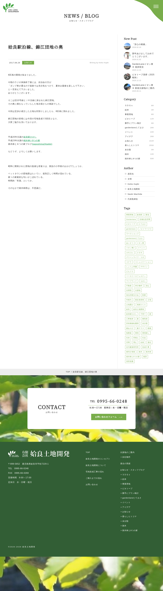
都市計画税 (130, 352)
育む (135, 342)
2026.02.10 (136, 47)
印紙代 (129, 300)
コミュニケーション (143, 262)
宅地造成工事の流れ (95, 472)
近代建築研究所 (132, 347)
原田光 (131, 174)
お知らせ (28, 63)
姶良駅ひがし (131, 314)
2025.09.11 (136, 91)
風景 (145, 357)
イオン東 (140, 243)
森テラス (140, 328)
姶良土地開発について (96, 465)
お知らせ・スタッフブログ (132, 470)
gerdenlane (131, 229)
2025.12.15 (136, 80)
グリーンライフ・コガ (135, 257)
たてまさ (142, 224)
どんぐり (129, 271)
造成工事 (145, 347)
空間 (128, 342)
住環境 (129, 290)
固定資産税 (139, 300)
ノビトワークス (145, 229)
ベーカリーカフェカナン (136, 276)
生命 (128, 338)
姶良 (128, 309)
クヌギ (139, 253)
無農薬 (129, 333)
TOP (68, 372)
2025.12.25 (136, 70)
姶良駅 (139, 215)
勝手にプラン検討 (130, 493)
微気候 (145, 319)
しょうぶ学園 (131, 267)
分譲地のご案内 (127, 452)
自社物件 (126, 457)
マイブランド (131, 281)
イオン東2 (130, 248)
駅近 (147, 215)
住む (147, 286)
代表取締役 (133, 199)
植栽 (149, 328)
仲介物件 (138, 286)
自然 (142, 342)
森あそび (129, 328)
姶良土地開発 (134, 189)
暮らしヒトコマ (129, 516)
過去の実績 (125, 463)
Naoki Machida (135, 194)
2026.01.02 (136, 59)
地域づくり (141, 305)
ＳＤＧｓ (126, 474)
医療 (144, 295)
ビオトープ (130, 224)
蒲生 (149, 342)
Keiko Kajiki (133, 184)
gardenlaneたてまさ (134, 238)
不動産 (129, 286)
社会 (144, 338)
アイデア (126, 507)
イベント (141, 248)
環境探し (145, 333)
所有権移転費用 (132, 323)
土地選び (129, 305)
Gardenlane (131, 219)
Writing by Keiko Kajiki (99, 63)
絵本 (124, 479)
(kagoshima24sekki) (42, 144)
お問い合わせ (92, 484)
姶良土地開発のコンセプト (98, 459)
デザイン (144, 267)
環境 (137, 333)
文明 (130, 179)
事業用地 (129, 215)
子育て (143, 314)
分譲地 (137, 290)
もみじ (143, 281)
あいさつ (129, 243)
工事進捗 (129, 319)
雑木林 (148, 352)
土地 (149, 300)
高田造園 (129, 361)
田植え (136, 338)
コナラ (129, 262)
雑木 (140, 352)
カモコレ (129, 253)
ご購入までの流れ (94, 478)
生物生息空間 (145, 219)
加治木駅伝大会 (132, 295)
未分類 (145, 323)
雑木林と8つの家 (133, 357)
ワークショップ (132, 234)
